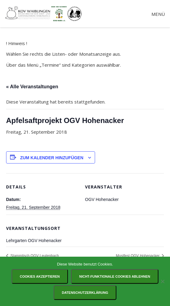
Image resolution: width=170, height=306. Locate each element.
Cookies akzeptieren (40, 276)
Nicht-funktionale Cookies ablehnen (114, 276)
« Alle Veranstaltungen (32, 86)
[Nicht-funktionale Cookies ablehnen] (162, 281)
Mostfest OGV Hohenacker (138, 256)
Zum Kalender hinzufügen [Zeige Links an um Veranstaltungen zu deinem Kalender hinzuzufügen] (51, 157)
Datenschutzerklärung (85, 292)
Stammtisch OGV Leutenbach (34, 256)
